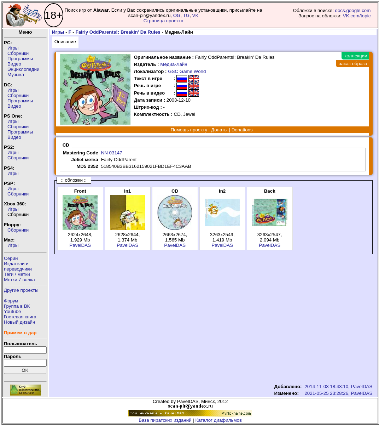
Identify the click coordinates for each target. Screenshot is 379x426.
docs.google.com (353, 10)
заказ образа (353, 63)
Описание (65, 41)
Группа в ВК (17, 306)
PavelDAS (80, 245)
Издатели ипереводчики (18, 266)
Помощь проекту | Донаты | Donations (212, 129)
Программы (20, 58)
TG (186, 15)
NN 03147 (111, 152)
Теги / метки (17, 274)
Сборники (18, 53)
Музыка (15, 74)
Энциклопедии (23, 69)
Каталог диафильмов (219, 420)
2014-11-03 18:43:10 (326, 386)
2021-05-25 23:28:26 (326, 393)
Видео (14, 64)
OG (177, 15)
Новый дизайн (19, 322)
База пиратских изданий (165, 420)
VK (195, 15)
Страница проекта (163, 20)
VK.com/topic (357, 15)
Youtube (12, 311)
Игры (12, 48)
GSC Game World (187, 71)
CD (66, 145)
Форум (11, 300)
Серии (11, 258)
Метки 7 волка (19, 279)
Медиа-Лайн (173, 64)
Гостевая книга (20, 316)
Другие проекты (21, 290)
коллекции (355, 55)
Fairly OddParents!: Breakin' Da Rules (118, 32)
